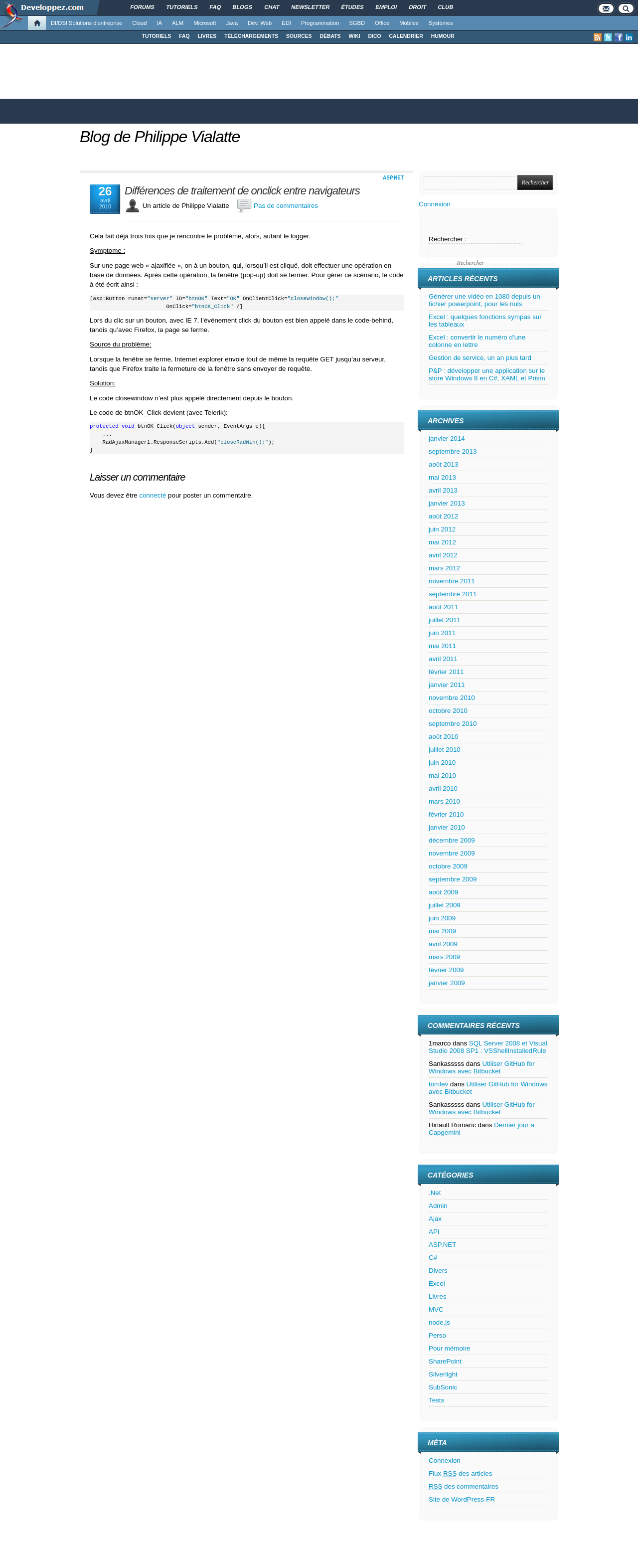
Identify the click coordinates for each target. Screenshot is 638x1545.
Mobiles (409, 23)
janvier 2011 (447, 684)
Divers (438, 1270)
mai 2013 (442, 477)
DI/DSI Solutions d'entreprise (86, 23)
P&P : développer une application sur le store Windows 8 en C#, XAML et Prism (487, 374)
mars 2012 (444, 568)
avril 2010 (443, 788)
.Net (435, 1193)
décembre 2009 (452, 840)
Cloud (139, 23)
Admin (438, 1205)
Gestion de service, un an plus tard (480, 357)
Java (232, 23)
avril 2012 (443, 555)
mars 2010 (444, 801)
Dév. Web (260, 23)
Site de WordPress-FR (462, 1499)
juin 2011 (442, 633)
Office (382, 23)
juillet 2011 (445, 620)
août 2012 (443, 516)
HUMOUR (443, 36)
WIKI (354, 36)
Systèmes (441, 23)
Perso (437, 1335)
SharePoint (445, 1361)
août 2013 (443, 464)
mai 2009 (442, 931)
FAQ (184, 36)
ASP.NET (393, 177)
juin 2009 (442, 918)
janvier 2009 (447, 983)
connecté (153, 495)
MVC (436, 1309)
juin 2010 (442, 762)
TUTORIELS (156, 36)
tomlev (438, 1084)
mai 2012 (442, 542)
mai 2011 (442, 646)
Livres (438, 1296)
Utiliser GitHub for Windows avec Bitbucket (482, 1067)
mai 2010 (442, 775)
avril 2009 (443, 944)
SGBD (357, 23)
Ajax (435, 1218)
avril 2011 (443, 659)
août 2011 (443, 607)
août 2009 (443, 892)
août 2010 (443, 736)
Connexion (435, 204)
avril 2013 (443, 490)
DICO (374, 36)
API (434, 1231)
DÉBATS (330, 36)
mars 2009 (444, 957)
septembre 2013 (453, 451)
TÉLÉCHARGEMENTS (251, 36)
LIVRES (207, 36)
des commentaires (463, 1486)
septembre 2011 (453, 594)
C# (433, 1257)
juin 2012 (442, 529)
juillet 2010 (445, 749)
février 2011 (446, 672)
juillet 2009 (445, 905)
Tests (436, 1400)
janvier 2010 (447, 827)
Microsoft (204, 23)
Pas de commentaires (286, 205)
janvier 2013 (447, 503)
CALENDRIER (406, 36)
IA (159, 23)
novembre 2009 (452, 853)
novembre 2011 (452, 581)
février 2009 (446, 970)
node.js (439, 1322)
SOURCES (299, 36)
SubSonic (443, 1387)
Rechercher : (448, 239)
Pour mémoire (450, 1348)
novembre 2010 (452, 697)
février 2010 (446, 814)
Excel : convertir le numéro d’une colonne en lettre (477, 341)
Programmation (320, 23)
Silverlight (443, 1374)
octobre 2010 (448, 710)
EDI (286, 23)
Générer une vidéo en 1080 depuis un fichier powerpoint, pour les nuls (484, 300)
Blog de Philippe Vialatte (160, 137)
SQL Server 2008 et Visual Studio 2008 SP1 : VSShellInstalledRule (488, 1046)
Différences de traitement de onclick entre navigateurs (242, 190)
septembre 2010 (453, 723)
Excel (437, 1283)
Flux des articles (460, 1473)
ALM (177, 23)
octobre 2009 (448, 866)
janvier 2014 (447, 438)
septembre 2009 (453, 879)
